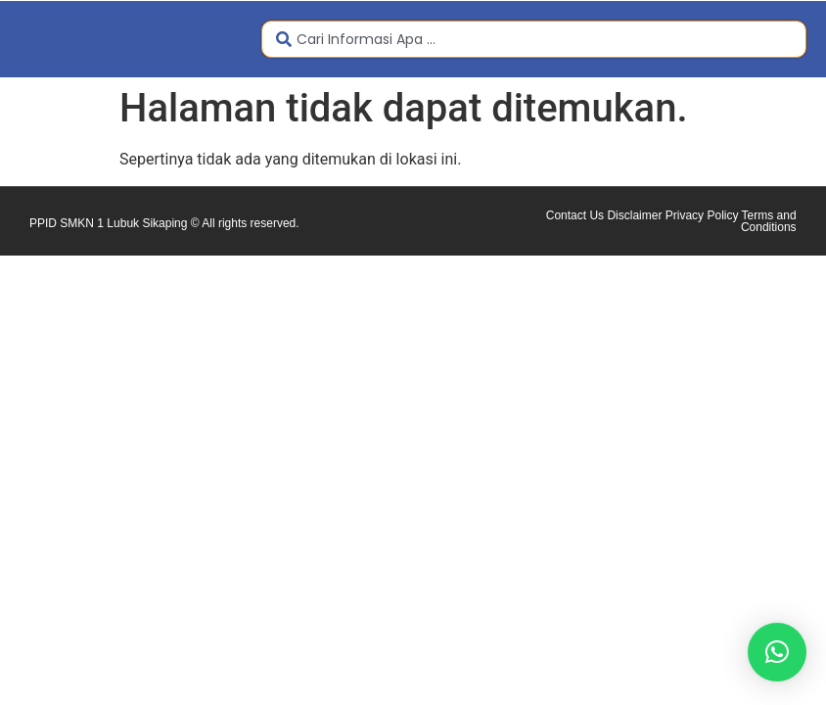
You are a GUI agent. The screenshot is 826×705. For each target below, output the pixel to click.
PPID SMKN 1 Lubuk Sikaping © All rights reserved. (164, 223)
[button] (777, 652)
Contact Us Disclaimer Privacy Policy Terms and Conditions (671, 221)
